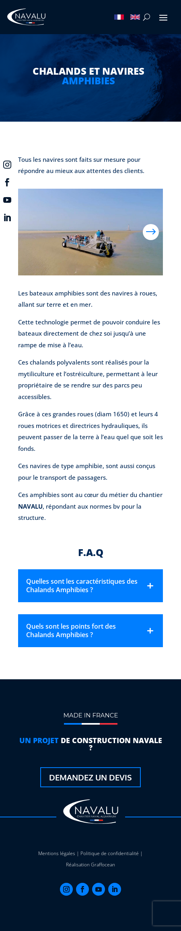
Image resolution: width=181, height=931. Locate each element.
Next (151, 232)
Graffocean (103, 864)
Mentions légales (56, 853)
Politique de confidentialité (109, 853)
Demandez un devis (90, 777)
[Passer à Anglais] (135, 17)
